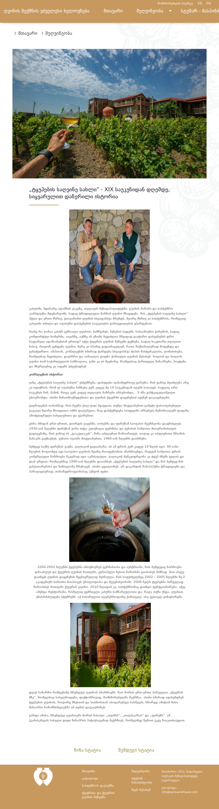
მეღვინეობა (150, 11)
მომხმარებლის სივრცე (175, 3)
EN (210, 3)
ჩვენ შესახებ (141, 790)
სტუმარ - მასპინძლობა (142, 780)
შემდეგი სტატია (136, 750)
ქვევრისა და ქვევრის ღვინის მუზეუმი (98, 795)
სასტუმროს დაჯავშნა (98, 786)
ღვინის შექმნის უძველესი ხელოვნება (46, 11)
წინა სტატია (87, 750)
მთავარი (113, 11)
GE (202, 3)
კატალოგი (90, 778)
